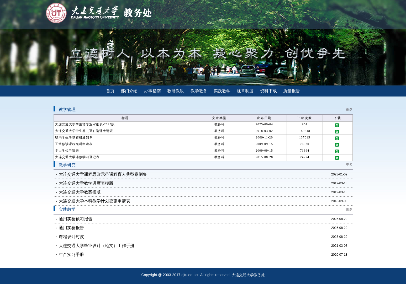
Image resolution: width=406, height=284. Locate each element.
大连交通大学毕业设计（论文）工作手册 (96, 245)
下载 (337, 151)
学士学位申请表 (67, 150)
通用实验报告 (71, 228)
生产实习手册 (71, 254)
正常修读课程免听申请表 (74, 144)
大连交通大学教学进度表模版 (86, 183)
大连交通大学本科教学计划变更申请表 (94, 201)
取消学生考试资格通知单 (74, 137)
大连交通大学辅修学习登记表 (77, 157)
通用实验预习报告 (75, 219)
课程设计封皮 (71, 236)
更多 (349, 109)
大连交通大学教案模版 (80, 192)
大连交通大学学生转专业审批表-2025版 (85, 124)
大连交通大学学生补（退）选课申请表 (84, 131)
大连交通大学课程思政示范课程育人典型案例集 (103, 174)
